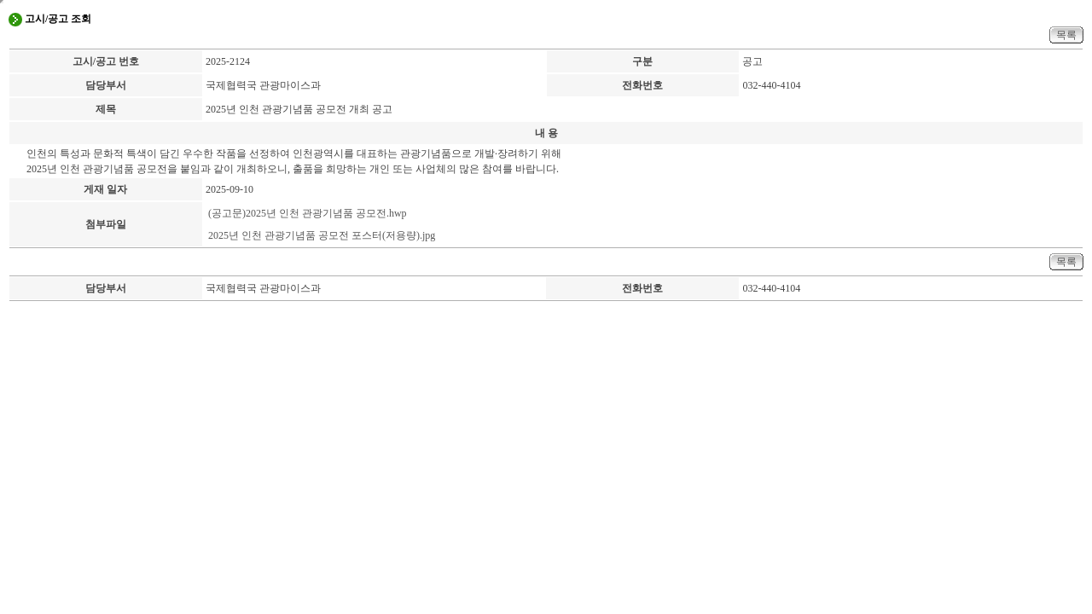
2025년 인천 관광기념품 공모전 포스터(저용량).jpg (321, 235)
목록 (1066, 35)
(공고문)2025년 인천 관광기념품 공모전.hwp (307, 213)
